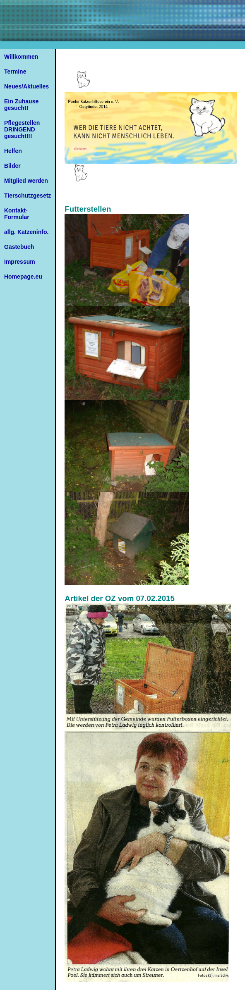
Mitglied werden (26, 180)
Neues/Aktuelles (26, 86)
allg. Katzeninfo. (26, 232)
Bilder (12, 165)
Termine (15, 71)
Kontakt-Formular (16, 213)
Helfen (13, 151)
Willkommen (21, 56)
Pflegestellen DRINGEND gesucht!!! (22, 129)
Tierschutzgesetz (27, 195)
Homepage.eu (23, 276)
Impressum (19, 261)
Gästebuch (19, 246)
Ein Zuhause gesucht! (21, 104)
